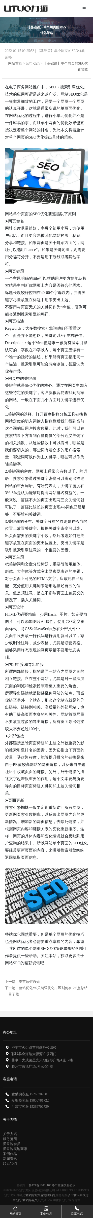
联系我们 (10, 1164)
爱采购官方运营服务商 (40, 1195)
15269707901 (39, 1094)
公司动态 (33, 63)
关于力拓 (10, 1134)
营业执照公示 (66, 1185)
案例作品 (10, 1154)
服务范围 (10, 1139)
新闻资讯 (10, 1159)
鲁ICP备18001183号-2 (43, 1185)
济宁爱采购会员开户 (29, 1200)
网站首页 (15, 63)
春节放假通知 (29, 982)
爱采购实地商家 (15, 1149)
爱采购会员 (11, 1144)
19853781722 (39, 1100)
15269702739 (39, 1107)
